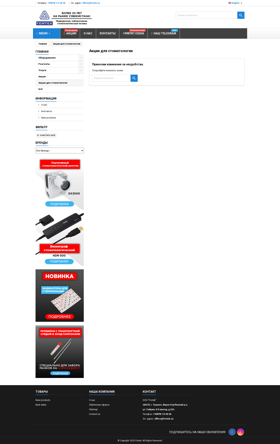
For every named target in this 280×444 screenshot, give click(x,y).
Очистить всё (45, 135)
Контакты (46, 111)
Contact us (94, 414)
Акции (42, 76)
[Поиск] (210, 15)
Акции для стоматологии (52, 82)
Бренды (42, 142)
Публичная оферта (99, 404)
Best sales (41, 404)
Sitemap (93, 409)
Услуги (42, 70)
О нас (44, 104)
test (40, 89)
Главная (42, 51)
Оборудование (47, 57)
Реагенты (44, 64)
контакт (149, 391)
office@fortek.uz (91, 3)
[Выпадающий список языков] (235, 3)
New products (48, 117)
